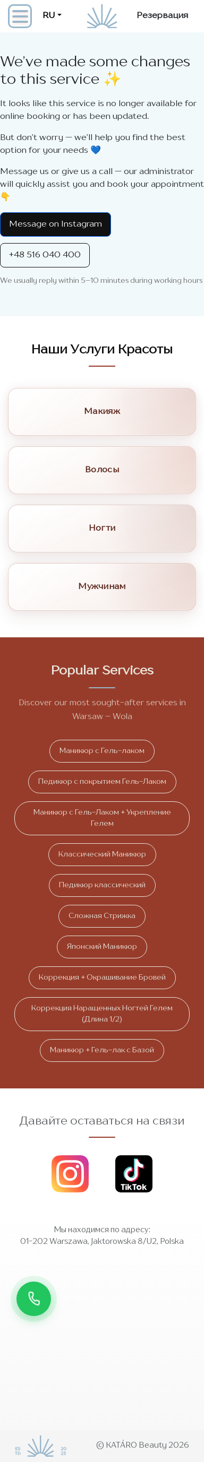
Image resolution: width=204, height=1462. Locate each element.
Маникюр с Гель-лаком (102, 751)
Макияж (102, 412)
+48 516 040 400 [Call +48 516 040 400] (45, 255)
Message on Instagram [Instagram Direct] (55, 224)
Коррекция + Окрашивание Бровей (102, 977)
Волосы (102, 470)
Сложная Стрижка (102, 916)
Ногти (102, 528)
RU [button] (48, 16)
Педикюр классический (102, 885)
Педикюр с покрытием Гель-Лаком (102, 781)
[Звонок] (33, 1299)
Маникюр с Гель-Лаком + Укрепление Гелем (102, 818)
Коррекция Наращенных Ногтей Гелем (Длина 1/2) (102, 1014)
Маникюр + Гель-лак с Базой (102, 1050)
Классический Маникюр (102, 854)
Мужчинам (102, 587)
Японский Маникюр (102, 946)
